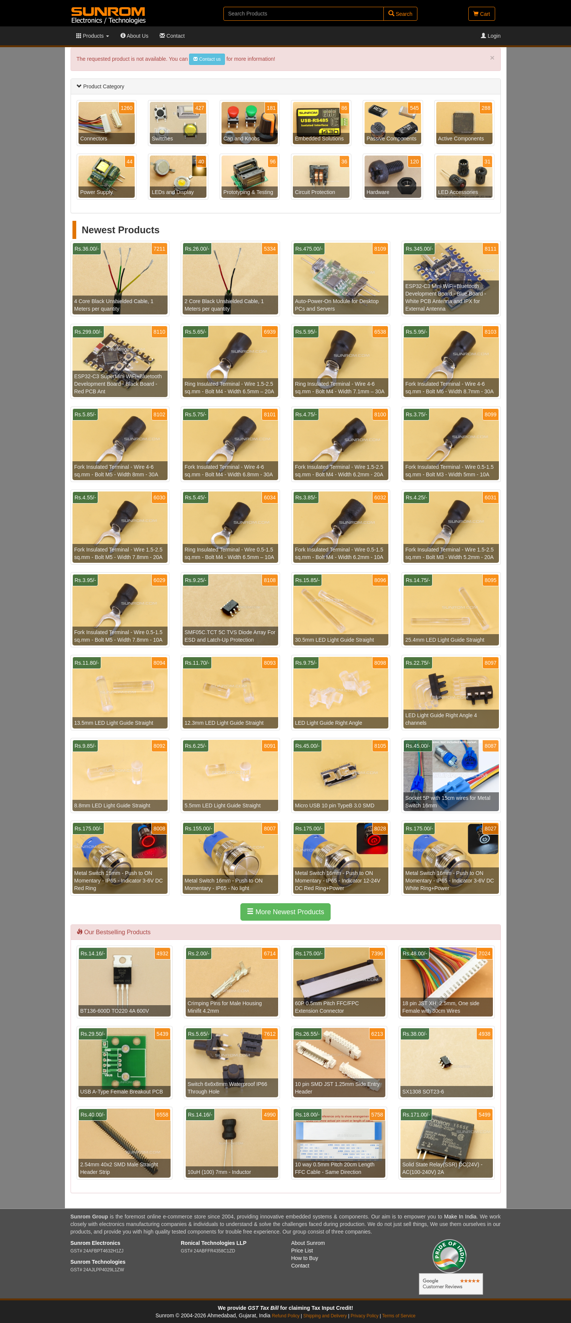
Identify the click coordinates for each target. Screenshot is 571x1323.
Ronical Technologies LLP (213, 1243)
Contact (172, 36)
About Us (134, 36)
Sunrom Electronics (95, 1243)
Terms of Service (399, 1315)
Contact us (207, 59)
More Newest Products (285, 912)
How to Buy (305, 1258)
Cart (481, 14)
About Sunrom (308, 1243)
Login (490, 36)
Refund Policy (285, 1315)
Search (400, 14)
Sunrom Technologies (98, 1262)
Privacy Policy (365, 1315)
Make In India (460, 1217)
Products (92, 36)
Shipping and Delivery (325, 1315)
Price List (302, 1251)
